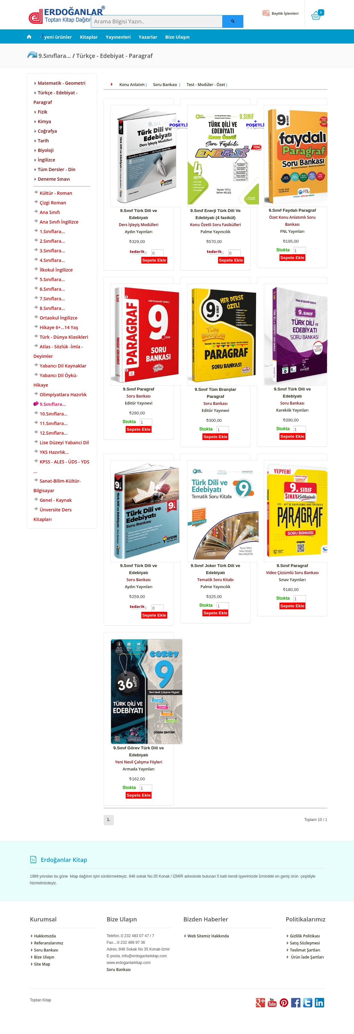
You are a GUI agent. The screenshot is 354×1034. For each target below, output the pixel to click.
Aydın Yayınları (138, 231)
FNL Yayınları (292, 231)
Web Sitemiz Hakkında (206, 936)
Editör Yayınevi (138, 403)
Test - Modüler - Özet (206, 84)
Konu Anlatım (132, 84)
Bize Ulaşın (177, 37)
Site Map (40, 964)
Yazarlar (148, 37)
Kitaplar (89, 37)
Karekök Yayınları (292, 410)
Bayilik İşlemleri (285, 13)
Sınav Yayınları (292, 579)
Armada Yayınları (138, 769)
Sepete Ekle (154, 260)
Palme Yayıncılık (216, 231)
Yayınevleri (118, 37)
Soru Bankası (165, 84)
